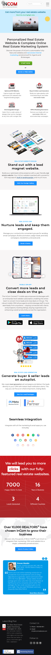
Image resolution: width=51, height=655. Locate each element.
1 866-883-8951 (40, 626)
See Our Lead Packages (25, 394)
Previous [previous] (43, 558)
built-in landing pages (25, 177)
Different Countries (37, 504)
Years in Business (37, 490)
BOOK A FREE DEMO (25, 72)
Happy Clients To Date (13, 490)
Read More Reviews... (37, 593)
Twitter (34, 643)
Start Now (25, 63)
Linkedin (37, 643)
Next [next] (46, 558)
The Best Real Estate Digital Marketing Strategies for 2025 (14, 627)
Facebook (31, 643)
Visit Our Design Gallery (25, 183)
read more (13, 642)
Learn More (25, 315)
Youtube (40, 643)
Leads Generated (13, 504)
